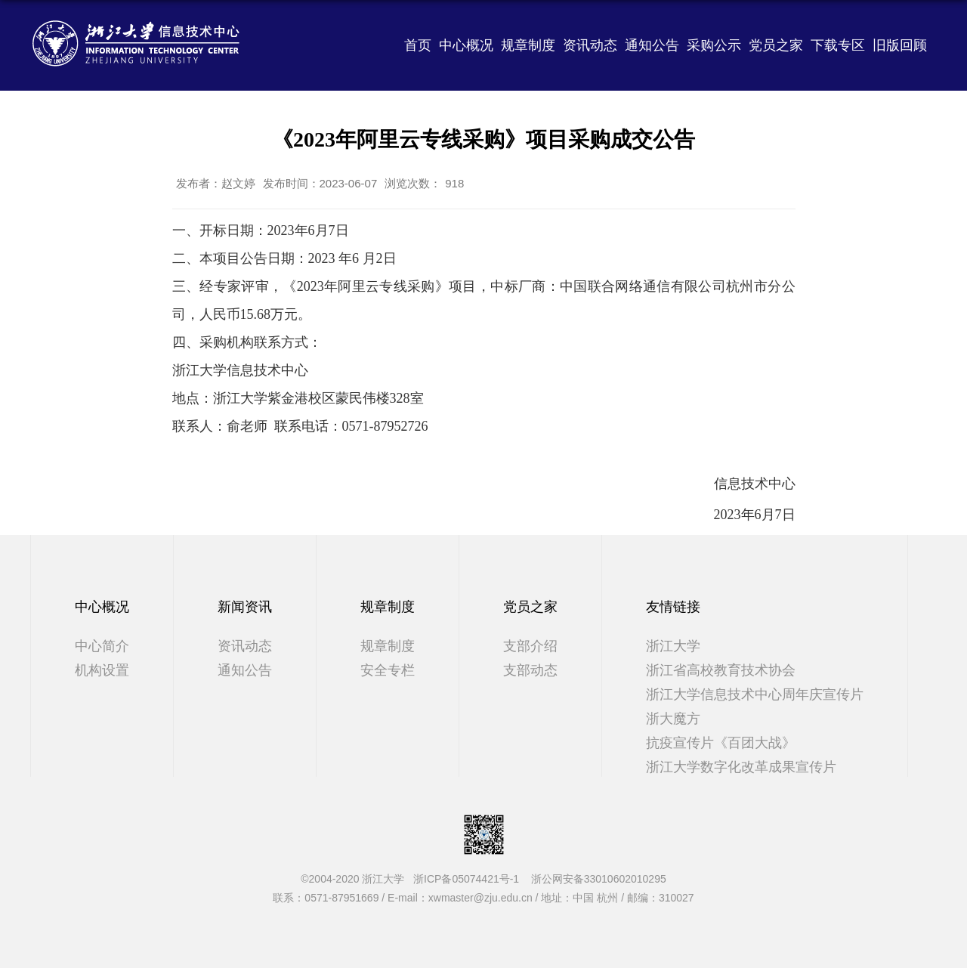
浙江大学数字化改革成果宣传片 (741, 767)
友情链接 (673, 606)
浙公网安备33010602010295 (598, 879)
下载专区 (838, 45)
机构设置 (102, 670)
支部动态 (530, 670)
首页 (417, 45)
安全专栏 (387, 670)
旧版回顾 (900, 45)
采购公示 (714, 45)
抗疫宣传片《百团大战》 (721, 742)
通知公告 (652, 45)
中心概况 (466, 45)
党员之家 (776, 45)
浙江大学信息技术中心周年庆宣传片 (755, 694)
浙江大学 (673, 646)
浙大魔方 (673, 718)
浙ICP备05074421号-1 (470, 879)
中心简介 (102, 646)
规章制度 (528, 45)
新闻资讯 (245, 606)
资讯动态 (590, 45)
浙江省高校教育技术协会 (721, 670)
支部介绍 (530, 646)
